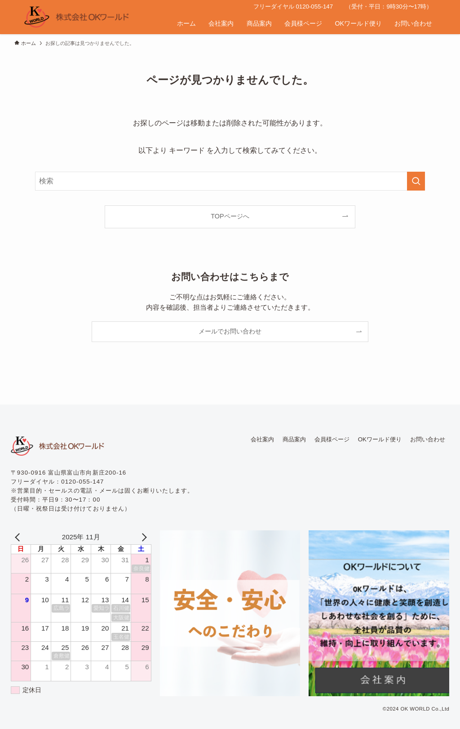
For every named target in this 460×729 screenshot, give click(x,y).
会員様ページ (303, 23)
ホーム (186, 23)
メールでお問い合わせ (230, 331)
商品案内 (259, 23)
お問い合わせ (413, 23)
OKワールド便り (358, 23)
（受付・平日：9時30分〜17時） (388, 6)
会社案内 (221, 23)
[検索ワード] (230, 181)
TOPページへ (230, 216)
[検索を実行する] (416, 181)
